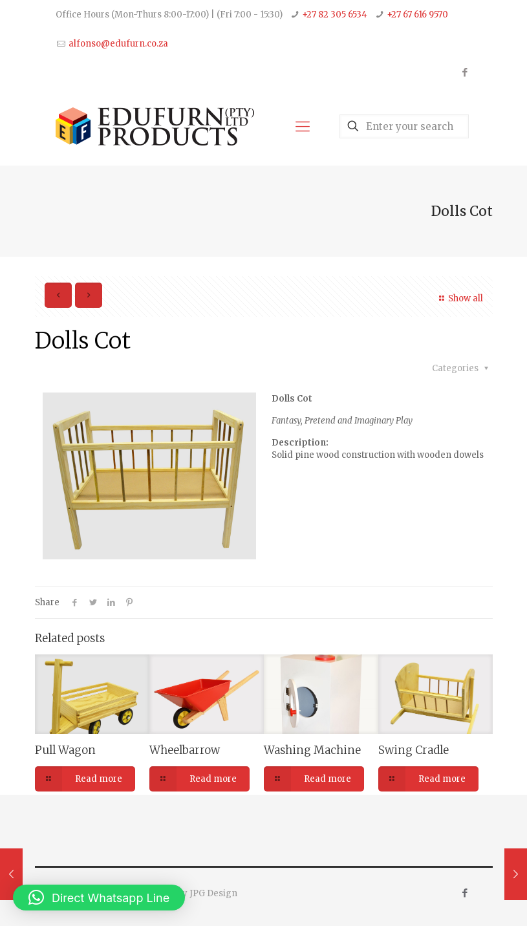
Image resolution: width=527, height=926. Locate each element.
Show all (459, 298)
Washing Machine (312, 750)
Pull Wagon (65, 750)
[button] (99, 897)
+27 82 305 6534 (334, 14)
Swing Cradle (413, 750)
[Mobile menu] (303, 126)
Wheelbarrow (184, 750)
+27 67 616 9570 (417, 14)
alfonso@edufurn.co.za (118, 43)
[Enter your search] (404, 126)
